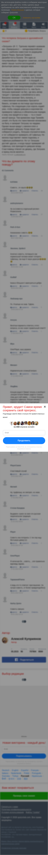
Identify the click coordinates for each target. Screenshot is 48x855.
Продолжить (24, 440)
